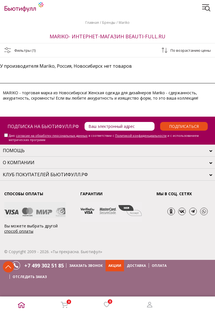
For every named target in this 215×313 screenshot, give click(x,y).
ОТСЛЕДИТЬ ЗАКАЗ (30, 276)
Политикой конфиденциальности (141, 135)
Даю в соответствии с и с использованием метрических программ (104, 137)
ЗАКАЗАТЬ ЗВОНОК (86, 265)
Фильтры (25, 50)
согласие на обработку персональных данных (52, 135)
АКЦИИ (114, 265)
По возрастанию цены (190, 50)
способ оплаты (18, 231)
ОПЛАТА (159, 265)
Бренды (108, 22)
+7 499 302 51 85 (44, 265)
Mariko (124, 22)
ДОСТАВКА (136, 265)
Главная (92, 22)
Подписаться (184, 126)
